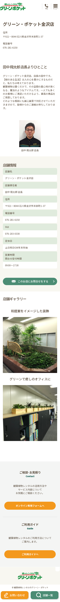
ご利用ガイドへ (30, 554)
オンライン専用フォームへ (30, 505)
